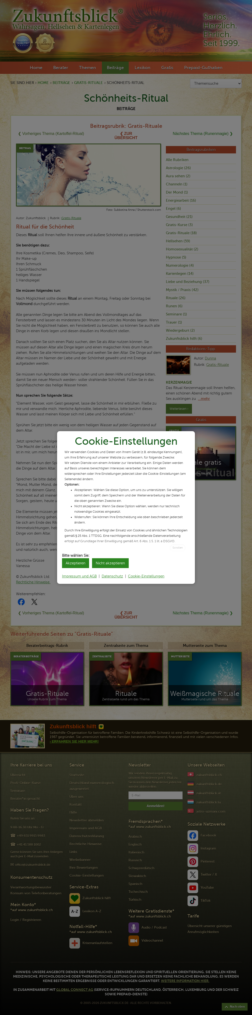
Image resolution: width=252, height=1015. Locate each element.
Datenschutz (112, 576)
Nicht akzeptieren (110, 563)
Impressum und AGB (79, 576)
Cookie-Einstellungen (146, 576)
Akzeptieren (75, 563)
